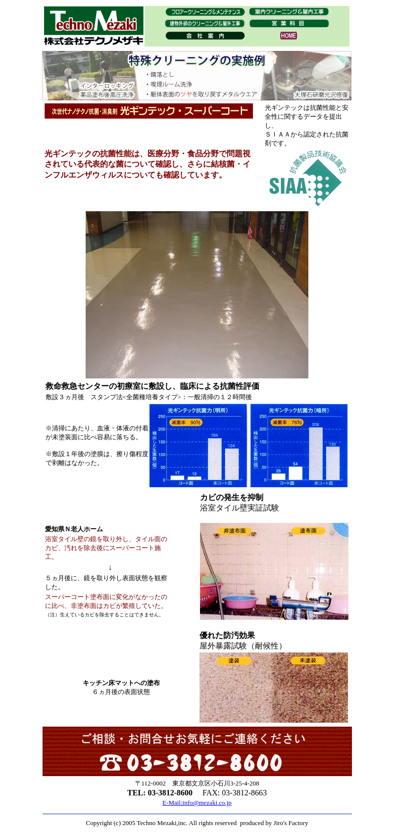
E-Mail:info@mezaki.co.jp (197, 802)
